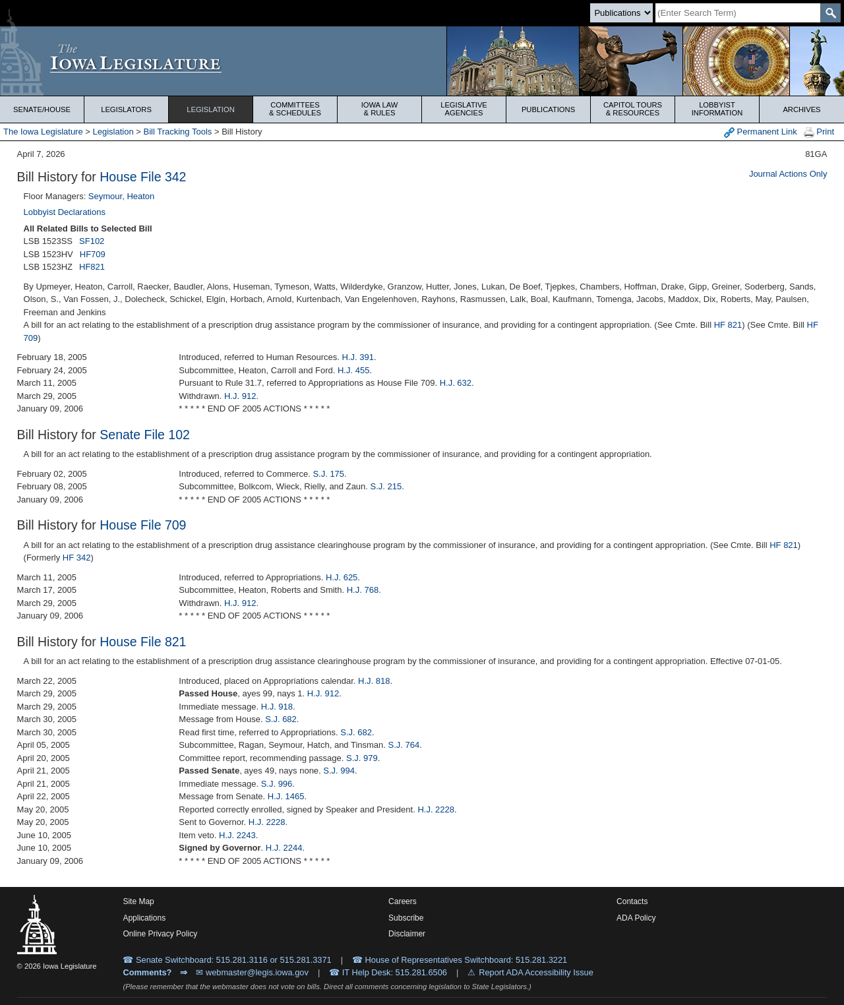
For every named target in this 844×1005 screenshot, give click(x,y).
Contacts (632, 901)
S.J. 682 (281, 719)
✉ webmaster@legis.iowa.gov (252, 972)
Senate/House (42, 109)
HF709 (93, 254)
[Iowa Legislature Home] (422, 61)
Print (819, 132)
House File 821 (143, 641)
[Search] (737, 12)
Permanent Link (760, 132)
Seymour (105, 196)
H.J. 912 (240, 396)
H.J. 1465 (286, 796)
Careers (402, 901)
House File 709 (143, 525)
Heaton (140, 196)
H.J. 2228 (435, 809)
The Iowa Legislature (43, 132)
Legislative (464, 109)
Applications (144, 918)
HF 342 (77, 558)
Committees (295, 109)
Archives (801, 109)
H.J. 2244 (284, 848)
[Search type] (621, 12)
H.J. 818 (374, 681)
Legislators (126, 109)
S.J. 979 (362, 758)
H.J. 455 (353, 370)
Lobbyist (717, 109)
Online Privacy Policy (160, 933)
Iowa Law (379, 109)
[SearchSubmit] (830, 12)
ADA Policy (636, 918)
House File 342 (143, 176)
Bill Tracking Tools (178, 132)
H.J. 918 (277, 707)
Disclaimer (406, 933)
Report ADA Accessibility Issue (536, 972)
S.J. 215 (386, 486)
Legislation (211, 109)
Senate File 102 (145, 434)
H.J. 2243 (237, 835)
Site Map (138, 901)
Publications (548, 109)
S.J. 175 (328, 474)
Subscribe (405, 918)
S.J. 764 (404, 745)
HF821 (92, 267)
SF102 (91, 241)
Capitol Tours (633, 109)
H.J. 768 (362, 590)
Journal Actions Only (788, 174)
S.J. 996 (277, 784)
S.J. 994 (339, 771)
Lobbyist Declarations (65, 212)
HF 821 (728, 325)
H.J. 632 (455, 383)
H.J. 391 (357, 357)
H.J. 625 (341, 577)
